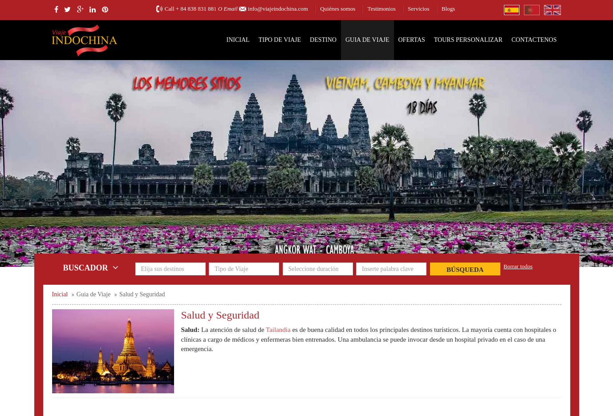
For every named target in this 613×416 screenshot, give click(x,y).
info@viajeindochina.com (278, 8)
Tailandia (278, 329)
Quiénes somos (337, 8)
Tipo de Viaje (280, 39)
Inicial (238, 39)
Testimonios (381, 8)
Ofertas (411, 39)
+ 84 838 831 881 (196, 8)
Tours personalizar (468, 39)
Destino (323, 39)
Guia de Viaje (367, 39)
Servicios (418, 8)
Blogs (448, 8)
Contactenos (534, 39)
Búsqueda (465, 269)
